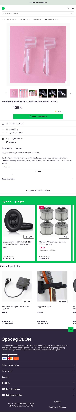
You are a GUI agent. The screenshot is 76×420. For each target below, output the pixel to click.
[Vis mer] (38, 171)
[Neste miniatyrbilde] (70, 93)
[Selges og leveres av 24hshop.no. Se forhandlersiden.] (11, 142)
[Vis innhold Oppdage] (38, 378)
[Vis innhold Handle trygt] (38, 372)
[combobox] (38, 13)
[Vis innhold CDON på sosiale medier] (38, 396)
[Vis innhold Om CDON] (38, 384)
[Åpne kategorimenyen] (72, 8)
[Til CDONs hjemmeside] (3, 8)
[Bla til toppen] (70, 329)
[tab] (13, 93)
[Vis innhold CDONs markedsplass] (38, 390)
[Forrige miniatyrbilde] (5, 93)
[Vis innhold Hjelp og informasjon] (38, 366)
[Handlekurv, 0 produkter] (67, 8)
